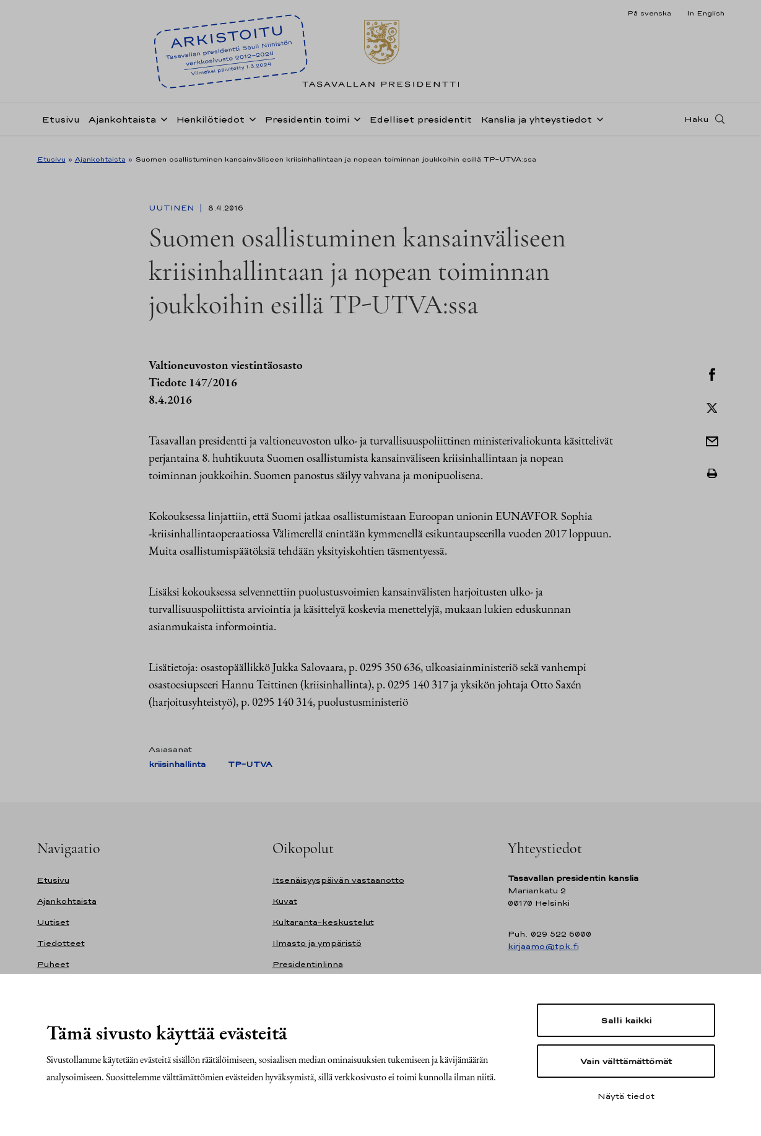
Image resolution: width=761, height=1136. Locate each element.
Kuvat (284, 901)
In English (705, 13)
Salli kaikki (626, 1020)
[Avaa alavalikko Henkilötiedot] (250, 125)
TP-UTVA (250, 764)
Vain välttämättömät (626, 1061)
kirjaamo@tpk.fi (543, 946)
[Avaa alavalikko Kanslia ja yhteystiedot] (597, 125)
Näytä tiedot (626, 1095)
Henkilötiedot (210, 126)
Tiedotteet (61, 943)
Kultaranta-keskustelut (323, 922)
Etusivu (60, 126)
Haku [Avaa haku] (696, 125)
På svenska (649, 13)
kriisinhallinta (177, 764)
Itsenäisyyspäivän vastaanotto (338, 880)
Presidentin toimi (306, 126)
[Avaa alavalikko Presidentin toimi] (354, 125)
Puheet (53, 964)
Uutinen (173, 208)
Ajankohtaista (122, 126)
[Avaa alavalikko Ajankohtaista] (161, 125)
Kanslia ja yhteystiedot (536, 126)
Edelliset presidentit (420, 126)
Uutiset (53, 922)
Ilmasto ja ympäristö (317, 943)
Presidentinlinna (307, 964)
